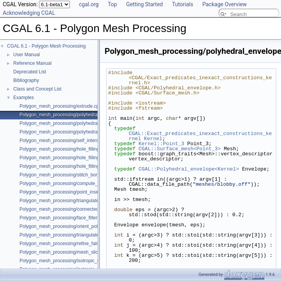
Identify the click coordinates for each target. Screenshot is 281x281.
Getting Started (144, 4)
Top (112, 4)
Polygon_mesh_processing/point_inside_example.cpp (75, 192)
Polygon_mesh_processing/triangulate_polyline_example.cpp (83, 235)
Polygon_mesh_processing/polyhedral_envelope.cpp (74, 114)
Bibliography (26, 80)
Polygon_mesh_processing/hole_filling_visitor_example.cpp (81, 166)
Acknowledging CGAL (29, 13)
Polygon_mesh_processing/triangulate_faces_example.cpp (81, 200)
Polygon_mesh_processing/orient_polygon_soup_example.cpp (85, 226)
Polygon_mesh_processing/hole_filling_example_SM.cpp (79, 157)
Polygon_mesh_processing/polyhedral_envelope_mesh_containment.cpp (95, 132)
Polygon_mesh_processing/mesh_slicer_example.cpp (75, 252)
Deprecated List (29, 72)
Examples (23, 97)
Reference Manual (32, 63)
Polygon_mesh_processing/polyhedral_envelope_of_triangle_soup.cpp (93, 123)
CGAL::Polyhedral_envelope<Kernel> (189, 169)
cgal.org (88, 4)
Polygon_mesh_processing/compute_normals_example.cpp (82, 183)
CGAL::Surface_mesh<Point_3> (180, 148)
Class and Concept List (37, 89)
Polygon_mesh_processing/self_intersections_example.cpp (81, 140)
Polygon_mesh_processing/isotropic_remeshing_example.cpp (84, 260)
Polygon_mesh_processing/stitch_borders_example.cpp (78, 175)
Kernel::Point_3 (161, 143)
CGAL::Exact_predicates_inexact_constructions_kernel (200, 136)
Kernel (153, 138)
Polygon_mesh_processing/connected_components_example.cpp (88, 209)
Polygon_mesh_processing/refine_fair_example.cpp (73, 243)
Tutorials (182, 4)
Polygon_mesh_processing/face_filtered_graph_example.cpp (83, 218)
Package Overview (224, 4)
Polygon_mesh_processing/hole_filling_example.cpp (74, 149)
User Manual (26, 54)
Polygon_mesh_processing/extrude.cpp (60, 106)
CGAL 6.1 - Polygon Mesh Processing (46, 46)
